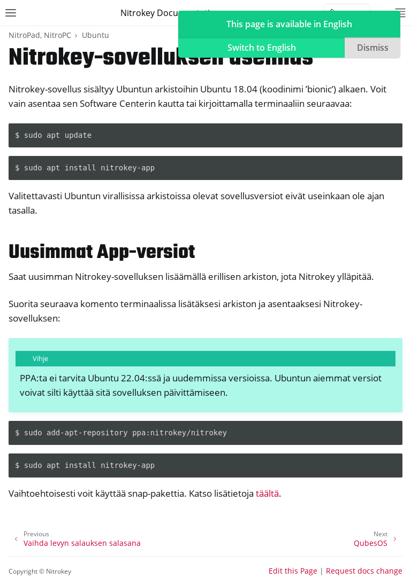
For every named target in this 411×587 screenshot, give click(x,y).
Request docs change (364, 571)
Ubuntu (95, 35)
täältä (267, 493)
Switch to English (261, 47)
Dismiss (373, 47)
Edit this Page (293, 571)
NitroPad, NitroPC (40, 35)
